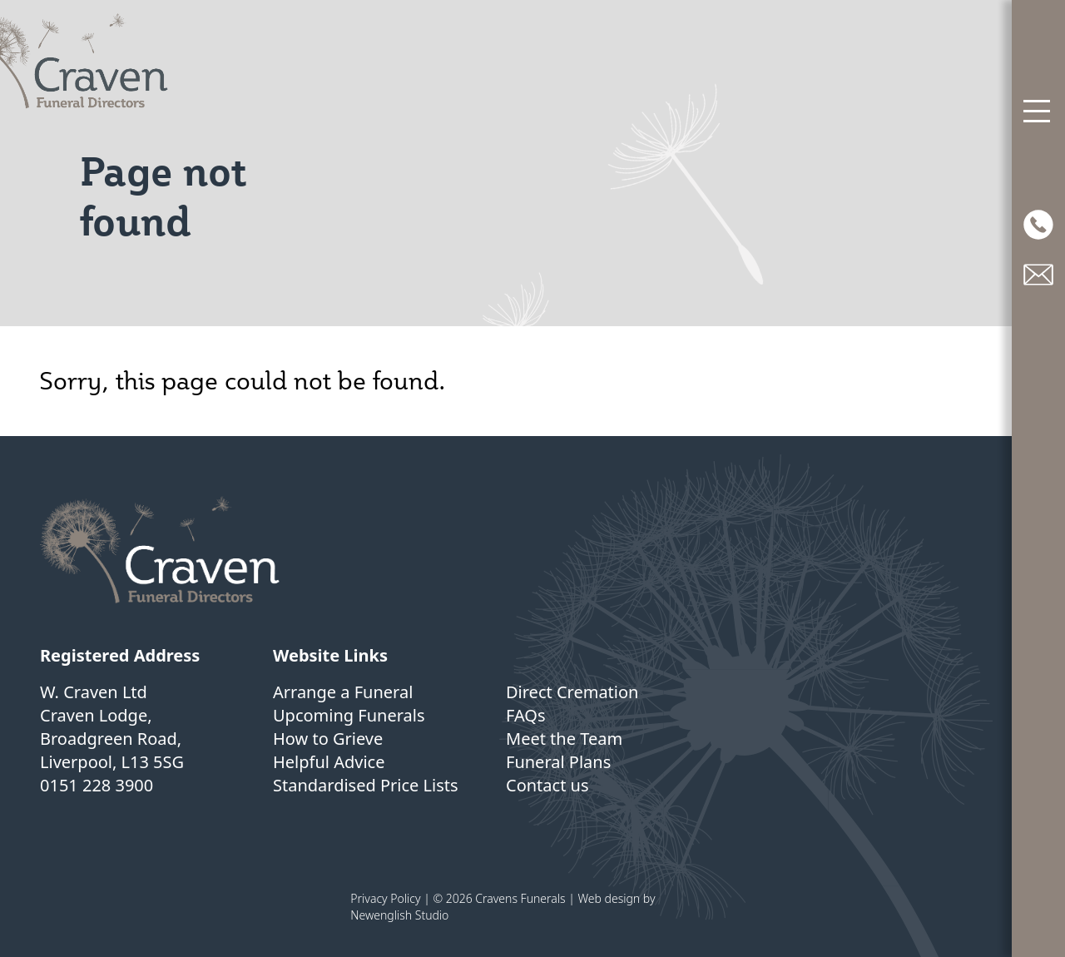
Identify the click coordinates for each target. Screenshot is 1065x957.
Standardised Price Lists (365, 785)
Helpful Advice (328, 762)
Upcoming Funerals (349, 715)
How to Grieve (328, 738)
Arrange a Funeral (343, 692)
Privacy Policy (385, 898)
